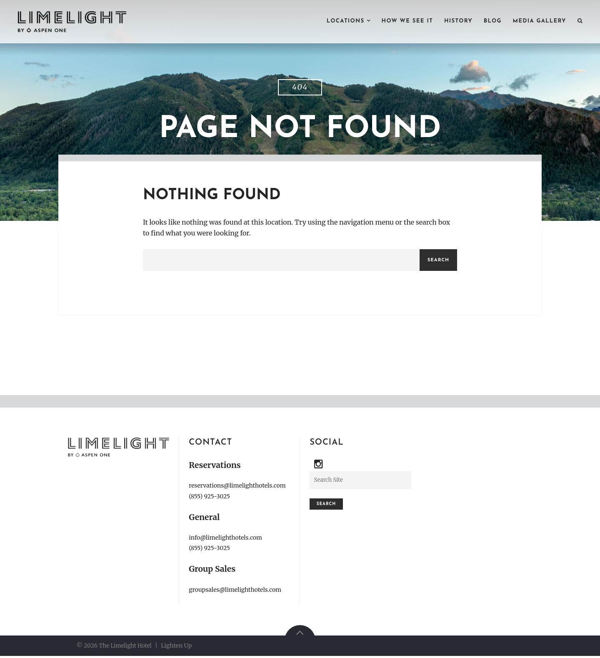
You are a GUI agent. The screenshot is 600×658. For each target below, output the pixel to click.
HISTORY (450, 22)
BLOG (486, 22)
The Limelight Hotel (127, 647)
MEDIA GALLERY (536, 22)
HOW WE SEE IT (395, 22)
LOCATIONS (330, 22)
